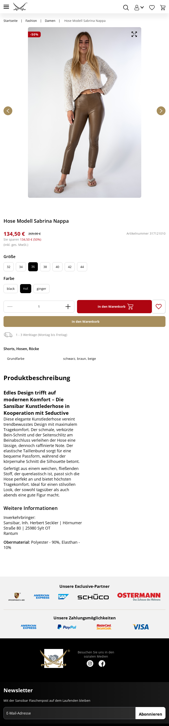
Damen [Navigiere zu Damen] (50, 21)
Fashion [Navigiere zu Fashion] (31, 21)
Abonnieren (150, 714)
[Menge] (38, 306)
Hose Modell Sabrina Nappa (84, 21)
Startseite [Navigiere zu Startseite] (11, 21)
